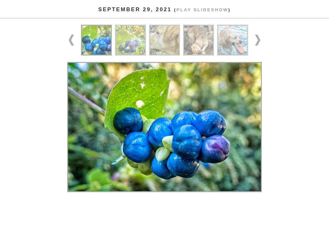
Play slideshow (202, 9)
